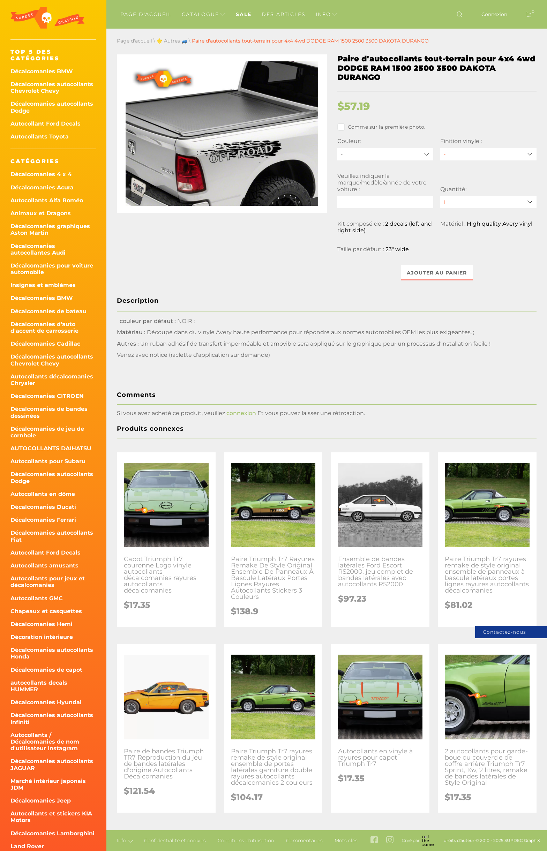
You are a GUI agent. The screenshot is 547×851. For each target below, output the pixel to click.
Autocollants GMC (36, 598)
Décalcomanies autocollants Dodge (51, 107)
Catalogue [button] (203, 14)
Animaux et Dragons (40, 213)
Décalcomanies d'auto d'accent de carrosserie (44, 327)
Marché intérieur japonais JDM (48, 784)
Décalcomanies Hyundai (46, 702)
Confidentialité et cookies (175, 840)
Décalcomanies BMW (41, 71)
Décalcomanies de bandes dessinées (49, 412)
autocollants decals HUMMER (38, 686)
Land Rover (27, 846)
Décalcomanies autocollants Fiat (51, 536)
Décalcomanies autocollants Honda (51, 653)
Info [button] (326, 14)
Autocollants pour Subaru (47, 461)
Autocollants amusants (44, 565)
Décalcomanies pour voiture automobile (51, 269)
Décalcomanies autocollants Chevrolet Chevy (51, 87)
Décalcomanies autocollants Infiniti (51, 718)
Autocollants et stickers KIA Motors (51, 816)
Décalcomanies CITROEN (47, 396)
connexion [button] (241, 413)
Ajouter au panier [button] (437, 273)
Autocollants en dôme (42, 494)
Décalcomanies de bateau (48, 311)
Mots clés (346, 840)
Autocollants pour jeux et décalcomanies (47, 581)
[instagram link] (390, 840)
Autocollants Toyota (39, 136)
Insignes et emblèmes (43, 285)
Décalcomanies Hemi (41, 624)
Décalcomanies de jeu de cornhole (47, 432)
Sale (244, 14)
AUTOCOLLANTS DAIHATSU (50, 448)
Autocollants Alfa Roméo (46, 200)
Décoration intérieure (41, 637)
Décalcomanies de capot (46, 670)
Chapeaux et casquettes (46, 611)
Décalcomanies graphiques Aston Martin (50, 229)
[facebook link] (374, 840)
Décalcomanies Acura (42, 187)
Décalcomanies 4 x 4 (41, 174)
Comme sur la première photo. (381, 127)
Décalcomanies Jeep (40, 800)
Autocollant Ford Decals (45, 123)
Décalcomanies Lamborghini (52, 833)
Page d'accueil (146, 14)
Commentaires (304, 840)
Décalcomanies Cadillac (45, 343)
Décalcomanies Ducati (43, 507)
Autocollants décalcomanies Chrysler (51, 379)
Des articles (284, 14)
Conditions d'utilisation (246, 840)
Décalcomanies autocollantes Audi (38, 249)
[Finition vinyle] (488, 154)
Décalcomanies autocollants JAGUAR (51, 764)
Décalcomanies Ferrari (43, 520)
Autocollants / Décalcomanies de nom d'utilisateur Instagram (44, 742)
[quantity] (488, 202)
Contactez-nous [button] (504, 632)
